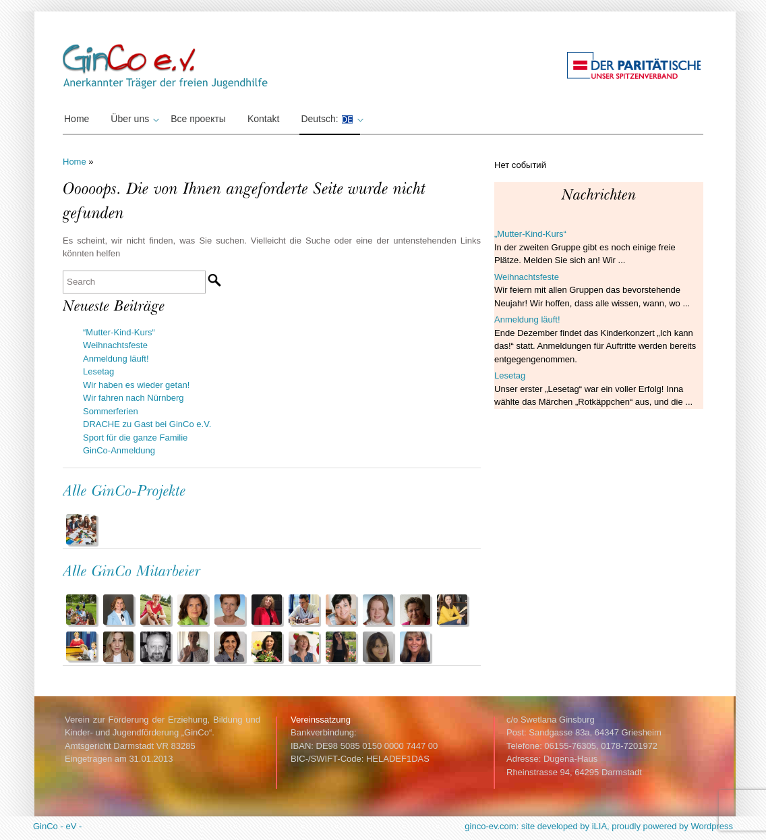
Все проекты (198, 118)
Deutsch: (330, 118)
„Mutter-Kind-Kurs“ (530, 234)
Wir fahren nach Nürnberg (133, 398)
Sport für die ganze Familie (135, 437)
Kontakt (263, 118)
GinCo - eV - (57, 826)
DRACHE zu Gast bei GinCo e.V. (147, 424)
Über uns (133, 118)
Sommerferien (110, 411)
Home (76, 118)
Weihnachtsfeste (115, 345)
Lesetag (98, 371)
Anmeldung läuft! (116, 359)
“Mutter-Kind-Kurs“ (119, 332)
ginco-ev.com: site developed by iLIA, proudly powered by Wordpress (599, 826)
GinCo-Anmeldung (119, 450)
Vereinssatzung (321, 720)
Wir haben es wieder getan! (136, 385)
